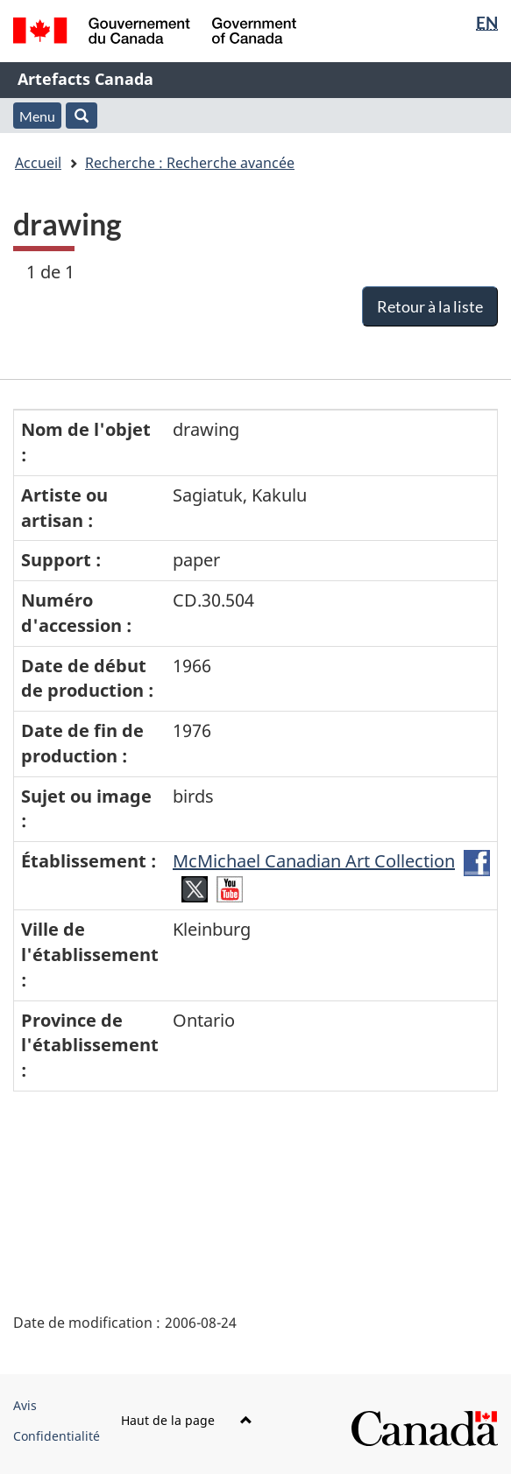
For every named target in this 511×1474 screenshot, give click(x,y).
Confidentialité (56, 1436)
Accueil (38, 162)
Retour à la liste (430, 306)
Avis (25, 1405)
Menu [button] (37, 116)
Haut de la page (186, 1420)
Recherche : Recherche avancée (190, 162)
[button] (81, 115)
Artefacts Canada (85, 78)
